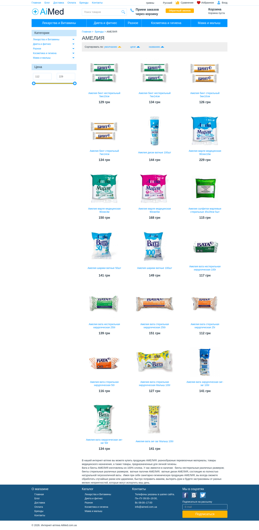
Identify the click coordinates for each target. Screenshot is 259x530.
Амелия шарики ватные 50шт (104, 268)
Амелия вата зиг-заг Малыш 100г (155, 441)
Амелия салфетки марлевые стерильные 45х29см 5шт (205, 210)
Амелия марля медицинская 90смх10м (205, 152)
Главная (36, 2)
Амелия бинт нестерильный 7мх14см (155, 95)
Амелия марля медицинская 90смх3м (104, 210)
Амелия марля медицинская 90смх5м (154, 210)
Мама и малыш (209, 23)
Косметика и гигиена (166, 23)
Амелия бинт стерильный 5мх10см (204, 95)
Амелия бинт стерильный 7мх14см (104, 152)
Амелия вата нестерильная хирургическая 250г (104, 326)
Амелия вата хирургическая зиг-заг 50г (104, 441)
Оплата (71, 2)
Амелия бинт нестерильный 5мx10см (104, 95)
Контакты (97, 2)
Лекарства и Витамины (59, 23)
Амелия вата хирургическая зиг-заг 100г (204, 384)
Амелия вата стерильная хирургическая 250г (154, 326)
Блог (47, 2)
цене (133, 46)
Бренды (83, 2)
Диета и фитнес (105, 23)
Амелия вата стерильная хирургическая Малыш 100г (154, 384)
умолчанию (110, 46)
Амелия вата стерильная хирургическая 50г (104, 384)
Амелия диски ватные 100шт (154, 152)
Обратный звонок (180, 10)
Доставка (58, 2)
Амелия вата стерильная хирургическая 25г (205, 326)
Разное (133, 23)
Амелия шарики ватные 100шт (154, 268)
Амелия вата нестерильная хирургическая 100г (205, 268)
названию (154, 46)
